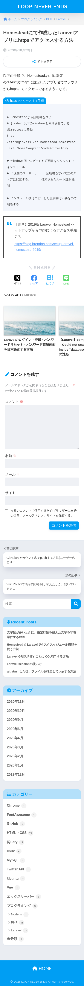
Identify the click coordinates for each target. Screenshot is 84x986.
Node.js (20, 914)
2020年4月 (15, 738)
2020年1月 (15, 765)
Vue (13, 887)
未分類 (15, 939)
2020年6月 (15, 729)
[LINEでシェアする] (66, 280)
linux (14, 851)
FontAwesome (22, 815)
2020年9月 (15, 720)
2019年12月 (16, 774)
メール (12, 474)
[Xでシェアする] (18, 280)
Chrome (16, 805)
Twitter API (19, 869)
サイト (10, 493)
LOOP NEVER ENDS (42, 6)
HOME (42, 968)
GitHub (16, 823)
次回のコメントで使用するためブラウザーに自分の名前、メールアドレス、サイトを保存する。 (44, 513)
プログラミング (22, 906)
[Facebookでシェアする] (34, 280)
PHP (17, 922)
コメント (14, 402)
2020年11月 (16, 701)
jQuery (15, 842)
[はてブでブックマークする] (50, 280)
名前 (10, 456)
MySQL (16, 860)
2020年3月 (15, 747)
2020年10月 (16, 711)
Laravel (30, 295)
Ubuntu (16, 878)
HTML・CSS (20, 833)
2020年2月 (15, 756)
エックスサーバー (24, 896)
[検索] (76, 604)
